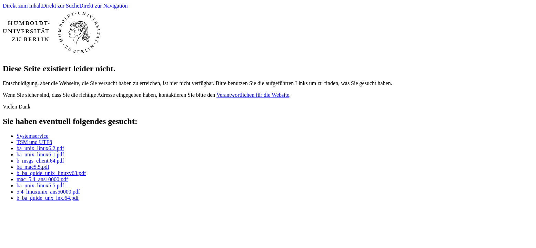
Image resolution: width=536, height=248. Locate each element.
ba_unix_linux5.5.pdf (40, 185)
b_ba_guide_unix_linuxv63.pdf (51, 173)
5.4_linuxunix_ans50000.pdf (48, 192)
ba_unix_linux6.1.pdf (40, 154)
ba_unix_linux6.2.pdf (40, 148)
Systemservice (32, 136)
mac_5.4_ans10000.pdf (42, 179)
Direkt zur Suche (60, 6)
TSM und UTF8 (34, 142)
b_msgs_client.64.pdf (40, 161)
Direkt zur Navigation (103, 6)
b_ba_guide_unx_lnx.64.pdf (48, 198)
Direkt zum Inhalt (22, 6)
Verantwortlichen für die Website (252, 95)
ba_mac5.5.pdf (33, 167)
